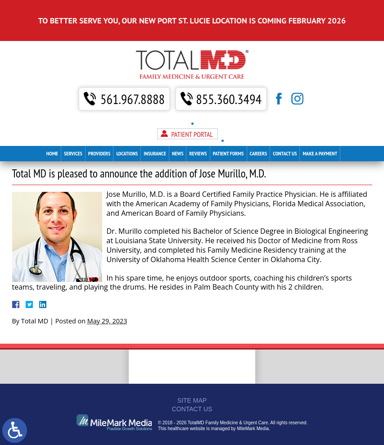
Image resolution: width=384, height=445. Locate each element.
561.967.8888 (132, 77)
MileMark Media (253, 428)
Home (52, 131)
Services (73, 131)
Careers (258, 131)
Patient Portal (192, 112)
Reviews (198, 131)
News (178, 131)
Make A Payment (320, 131)
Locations (127, 131)
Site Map (192, 400)
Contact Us (285, 131)
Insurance (155, 131)
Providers (99, 131)
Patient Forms (228, 131)
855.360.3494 (229, 77)
